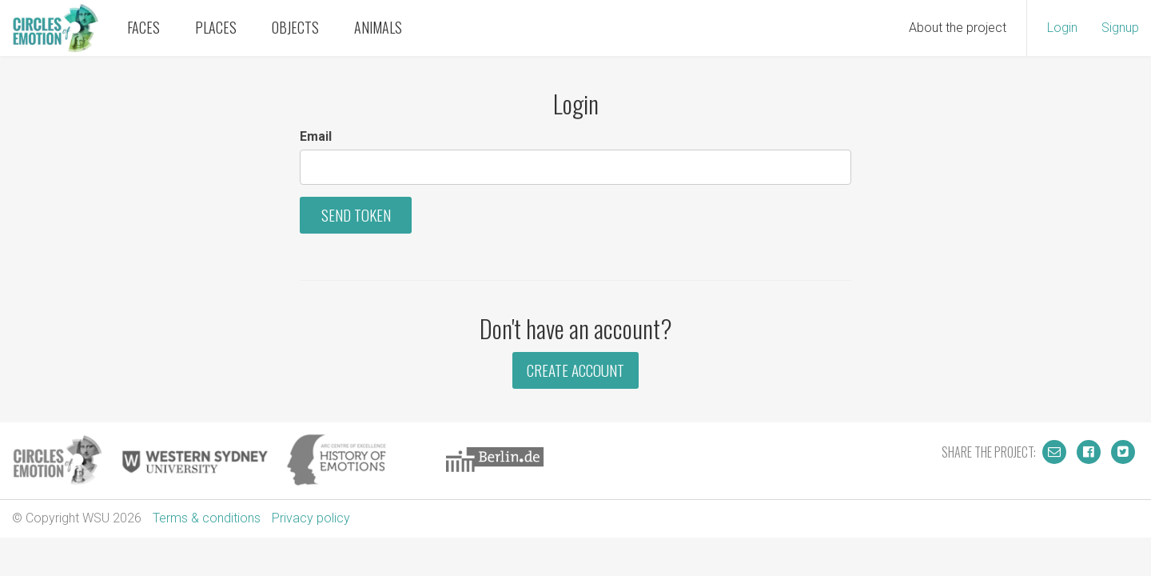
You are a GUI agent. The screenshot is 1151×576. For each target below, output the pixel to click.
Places (216, 27)
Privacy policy (311, 518)
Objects (295, 27)
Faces (143, 27)
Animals (378, 27)
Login (1062, 27)
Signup (1120, 27)
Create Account (575, 370)
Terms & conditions (207, 518)
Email (316, 136)
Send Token (356, 214)
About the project (957, 27)
